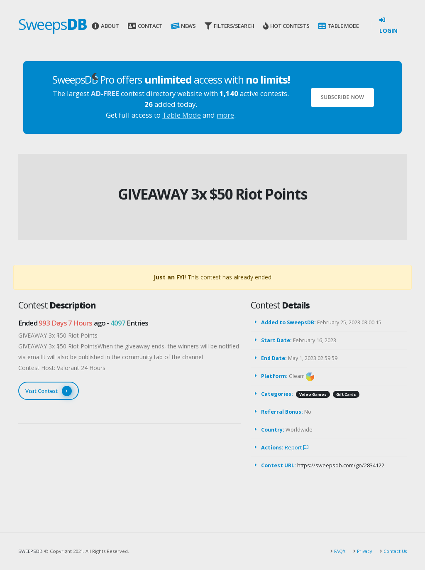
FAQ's (336, 551)
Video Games (313, 394)
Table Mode (338, 26)
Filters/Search (229, 26)
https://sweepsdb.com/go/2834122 (340, 465)
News (182, 26)
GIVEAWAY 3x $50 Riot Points (212, 194)
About (105, 26)
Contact (145, 26)
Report (296, 447)
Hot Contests (286, 26)
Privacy (362, 551)
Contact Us (394, 551)
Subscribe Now (342, 97)
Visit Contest (48, 391)
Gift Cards (346, 394)
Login (388, 26)
